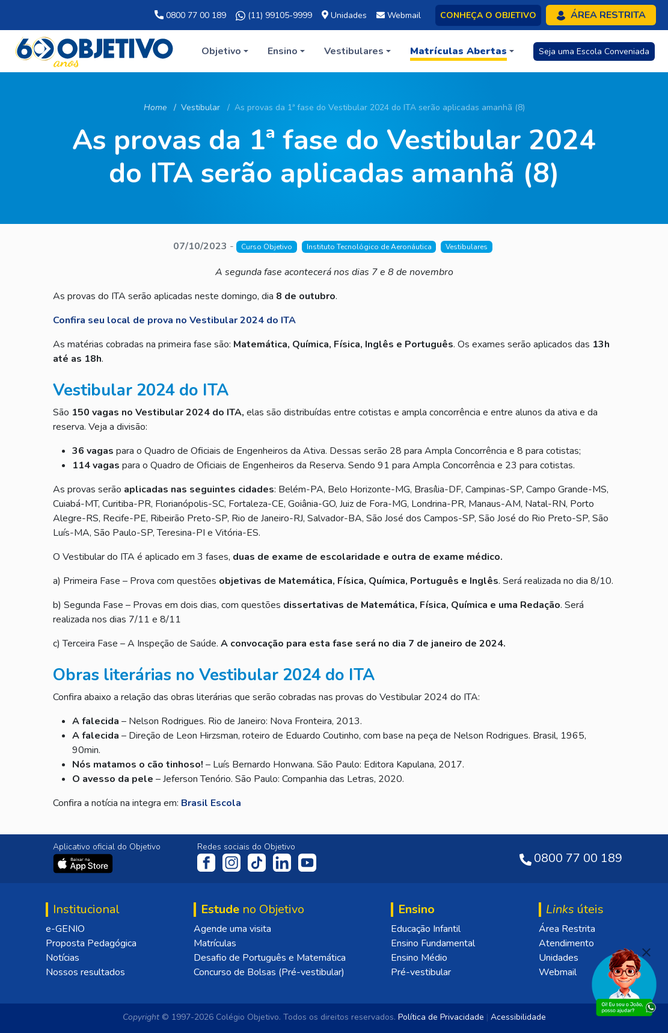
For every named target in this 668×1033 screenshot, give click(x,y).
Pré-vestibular (421, 972)
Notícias (62, 957)
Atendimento (566, 943)
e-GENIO (65, 928)
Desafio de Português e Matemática (270, 957)
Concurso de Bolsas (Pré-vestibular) (269, 972)
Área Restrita (567, 928)
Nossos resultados (85, 972)
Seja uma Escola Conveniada (594, 51)
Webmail (558, 972)
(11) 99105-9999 (274, 16)
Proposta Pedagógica (91, 943)
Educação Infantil (426, 928)
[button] (225, 51)
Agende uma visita (232, 928)
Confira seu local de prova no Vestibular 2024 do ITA (174, 320)
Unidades (558, 957)
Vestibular (200, 107)
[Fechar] (646, 952)
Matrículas (215, 943)
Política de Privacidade (441, 1017)
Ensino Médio (419, 957)
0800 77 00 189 (190, 15)
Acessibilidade (518, 1017)
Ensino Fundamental (433, 943)
